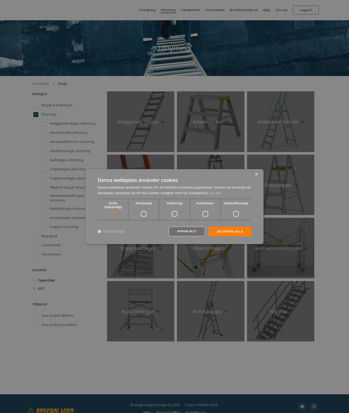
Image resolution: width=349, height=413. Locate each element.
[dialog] (174, 206)
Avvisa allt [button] (185, 231)
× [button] (256, 174)
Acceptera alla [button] (229, 231)
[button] (111, 231)
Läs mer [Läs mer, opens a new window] (215, 192)
